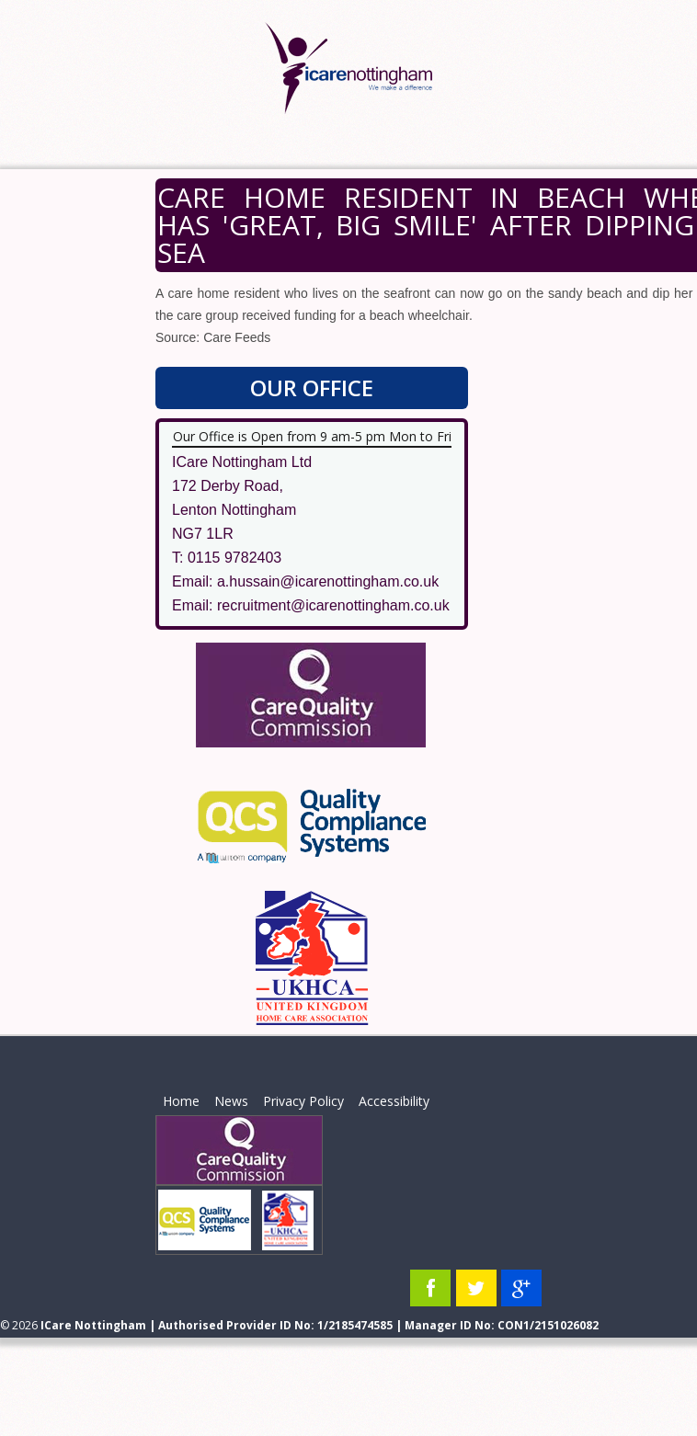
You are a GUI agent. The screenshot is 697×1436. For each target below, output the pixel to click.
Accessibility (394, 1101)
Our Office (311, 387)
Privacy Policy (303, 1101)
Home (181, 1101)
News (231, 1101)
